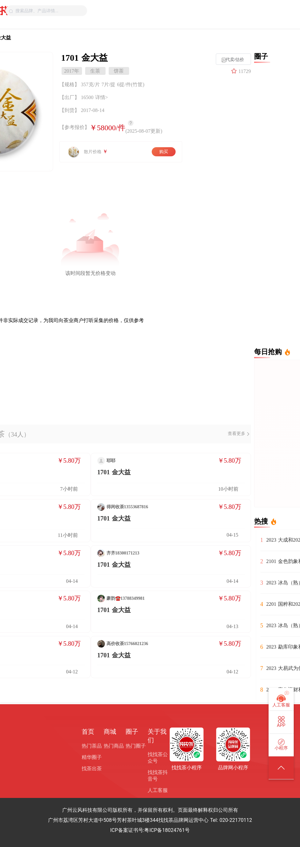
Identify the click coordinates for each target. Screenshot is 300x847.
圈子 (132, 731)
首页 (88, 731)
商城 (110, 731)
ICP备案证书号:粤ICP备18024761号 (150, 830)
